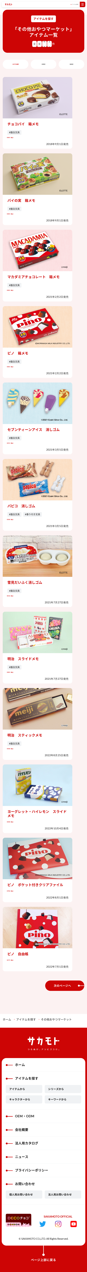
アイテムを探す (26, 1019)
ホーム (7, 1019)
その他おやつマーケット (56, 1019)
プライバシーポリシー (27, 1170)
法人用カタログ (22, 1143)
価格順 (71, 64)
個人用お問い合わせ (21, 1194)
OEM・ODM (20, 1116)
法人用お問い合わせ (60, 1194)
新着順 (43, 64)
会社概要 (17, 1130)
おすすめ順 (16, 64)
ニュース (17, 1157)
